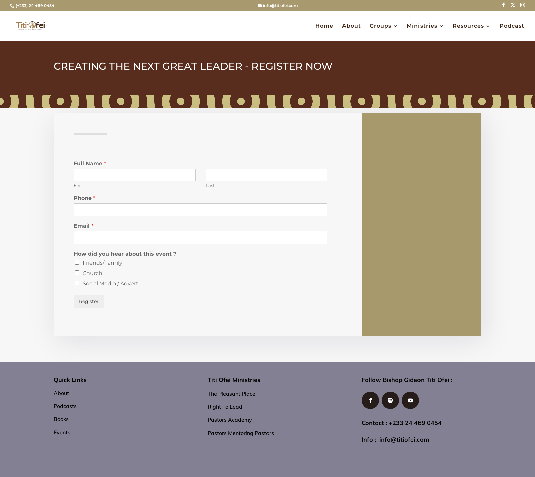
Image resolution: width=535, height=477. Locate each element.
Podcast (512, 26)
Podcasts (65, 406)
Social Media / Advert (110, 283)
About (351, 26)
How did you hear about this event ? (125, 254)
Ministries (422, 26)
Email (83, 226)
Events (62, 432)
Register (89, 301)
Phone (84, 198)
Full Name (90, 163)
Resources (468, 26)
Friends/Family (102, 263)
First (78, 185)
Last (210, 185)
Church (92, 273)
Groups (380, 26)
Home (324, 26)
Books (61, 419)
